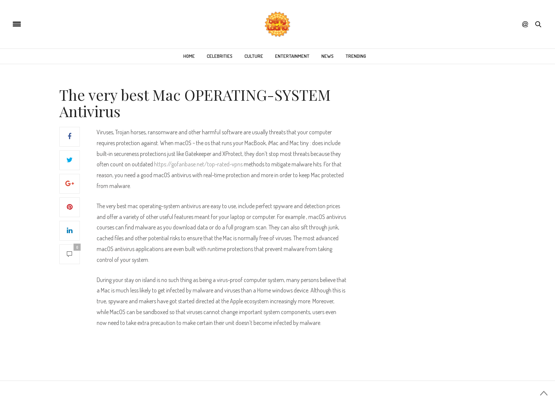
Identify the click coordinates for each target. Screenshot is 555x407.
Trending (356, 56)
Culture (253, 56)
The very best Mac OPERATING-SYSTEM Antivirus (195, 103)
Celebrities (220, 56)
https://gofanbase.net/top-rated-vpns (198, 164)
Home (189, 56)
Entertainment (292, 56)
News (327, 56)
